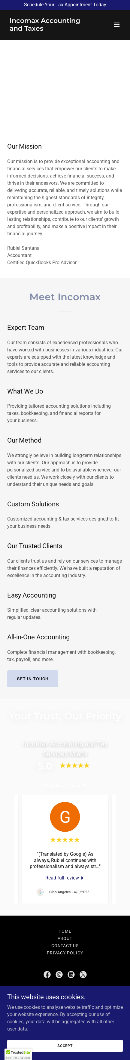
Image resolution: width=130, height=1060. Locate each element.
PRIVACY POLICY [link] (65, 952)
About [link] (65, 938)
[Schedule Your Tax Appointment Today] (65, 4)
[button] (117, 25)
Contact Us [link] (65, 945)
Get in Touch (33, 678)
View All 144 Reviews (65, 784)
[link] (48, 29)
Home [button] (65, 931)
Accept (65, 1045)
